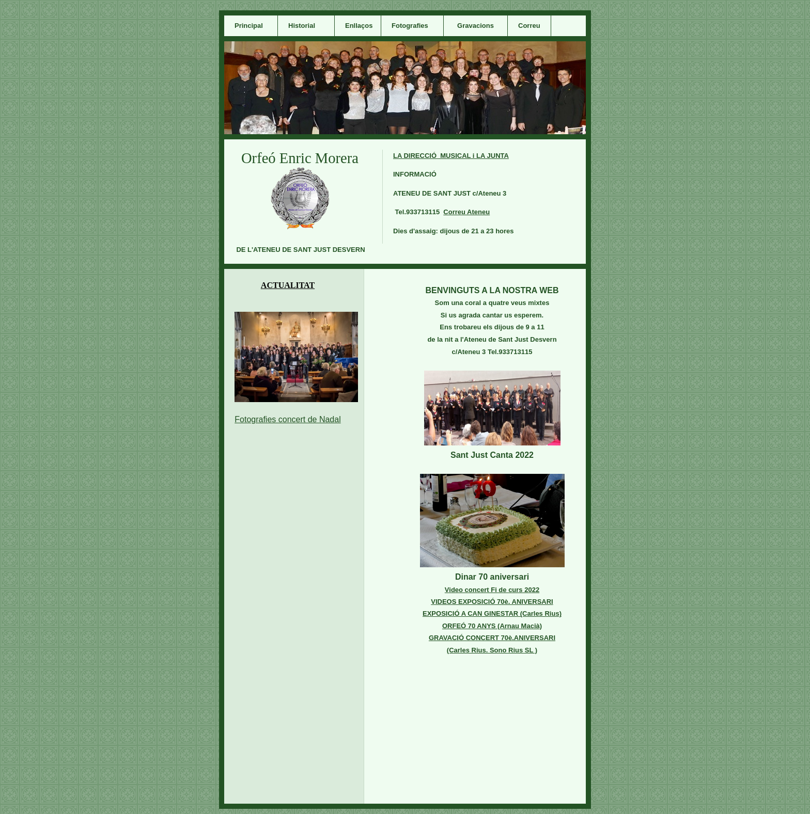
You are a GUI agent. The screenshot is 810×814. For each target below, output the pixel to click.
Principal (249, 25)
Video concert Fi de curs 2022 (492, 590)
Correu (529, 25)
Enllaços (358, 25)
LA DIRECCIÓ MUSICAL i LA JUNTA (451, 155)
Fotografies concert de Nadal (287, 419)
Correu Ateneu (466, 212)
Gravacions (475, 25)
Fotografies (410, 25)
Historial (301, 25)
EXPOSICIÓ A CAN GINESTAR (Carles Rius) (492, 613)
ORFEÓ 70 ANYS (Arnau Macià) (492, 626)
